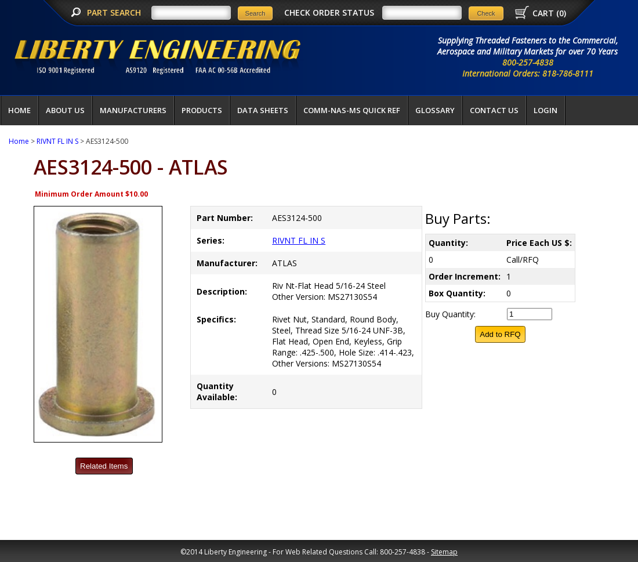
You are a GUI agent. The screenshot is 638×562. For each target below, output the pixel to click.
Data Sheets (262, 110)
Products (202, 110)
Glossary (435, 110)
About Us (65, 110)
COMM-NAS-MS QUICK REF (351, 110)
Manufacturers (133, 110)
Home (19, 110)
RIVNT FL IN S (57, 141)
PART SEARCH (115, 12)
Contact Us (494, 110)
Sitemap (444, 552)
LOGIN (545, 110)
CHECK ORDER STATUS (329, 12)
